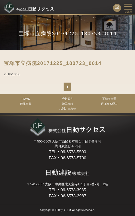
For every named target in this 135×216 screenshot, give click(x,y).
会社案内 (67, 98)
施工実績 (67, 103)
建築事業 (25, 103)
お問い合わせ (67, 108)
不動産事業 (109, 98)
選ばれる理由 (109, 103)
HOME (26, 98)
